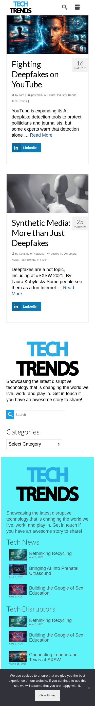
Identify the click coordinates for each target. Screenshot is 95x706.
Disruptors (70, 253)
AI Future (49, 94)
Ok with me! (47, 695)
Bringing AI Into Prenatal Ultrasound (53, 571)
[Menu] (77, 7)
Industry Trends (66, 94)
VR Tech (42, 259)
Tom (21, 94)
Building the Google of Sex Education (56, 591)
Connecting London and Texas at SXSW (53, 657)
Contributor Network (31, 253)
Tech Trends (19, 101)
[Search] (64, 7)
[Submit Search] (10, 414)
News (15, 259)
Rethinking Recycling (50, 553)
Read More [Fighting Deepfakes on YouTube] (41, 135)
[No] (88, 687)
